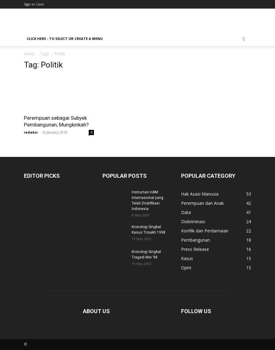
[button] (243, 39)
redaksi (31, 132)
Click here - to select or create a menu (65, 38)
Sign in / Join (34, 4)
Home (29, 53)
